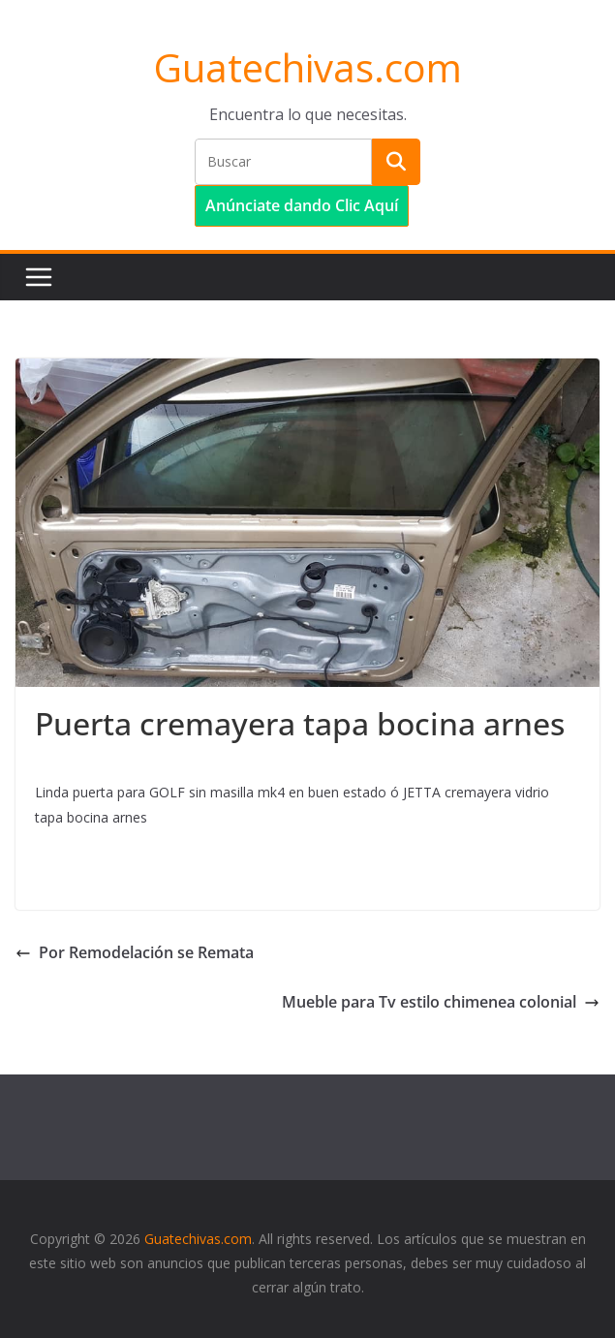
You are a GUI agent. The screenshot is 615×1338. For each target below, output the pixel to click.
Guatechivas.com (308, 67)
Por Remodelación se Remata (134, 952)
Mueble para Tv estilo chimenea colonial (441, 1001)
